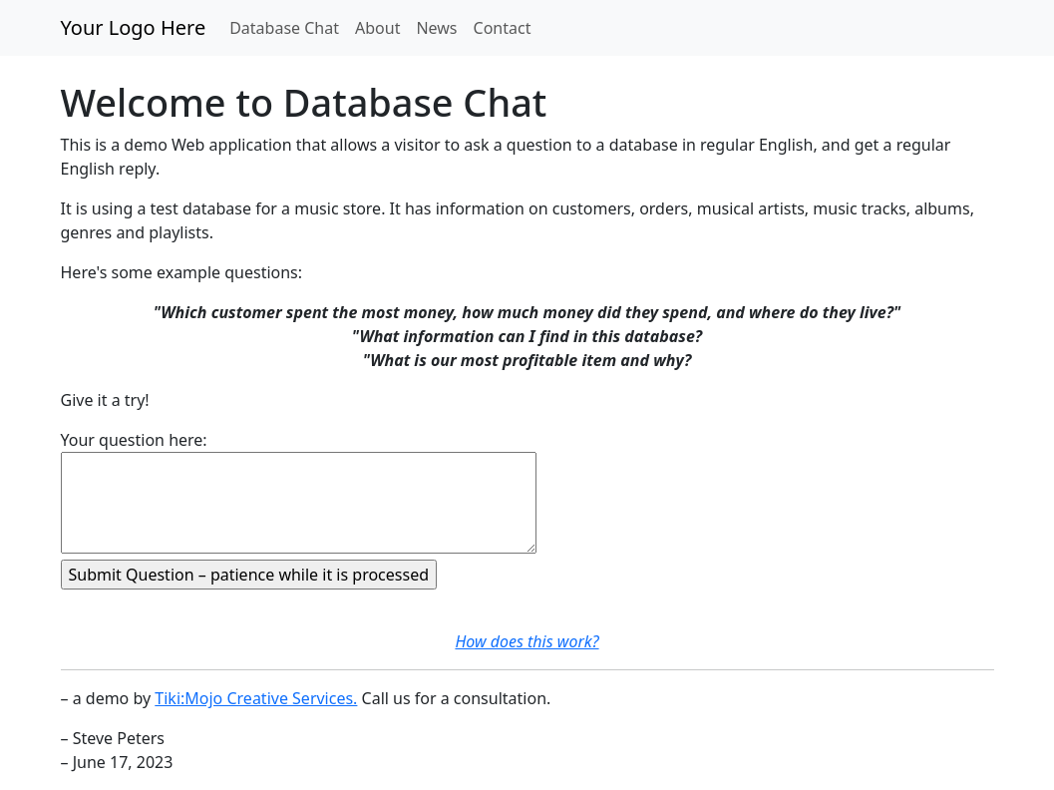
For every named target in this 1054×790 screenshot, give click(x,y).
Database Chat (284, 28)
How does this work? (526, 641)
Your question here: (134, 440)
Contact (502, 28)
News (436, 28)
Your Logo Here (133, 27)
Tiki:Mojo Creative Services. (256, 698)
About (377, 28)
